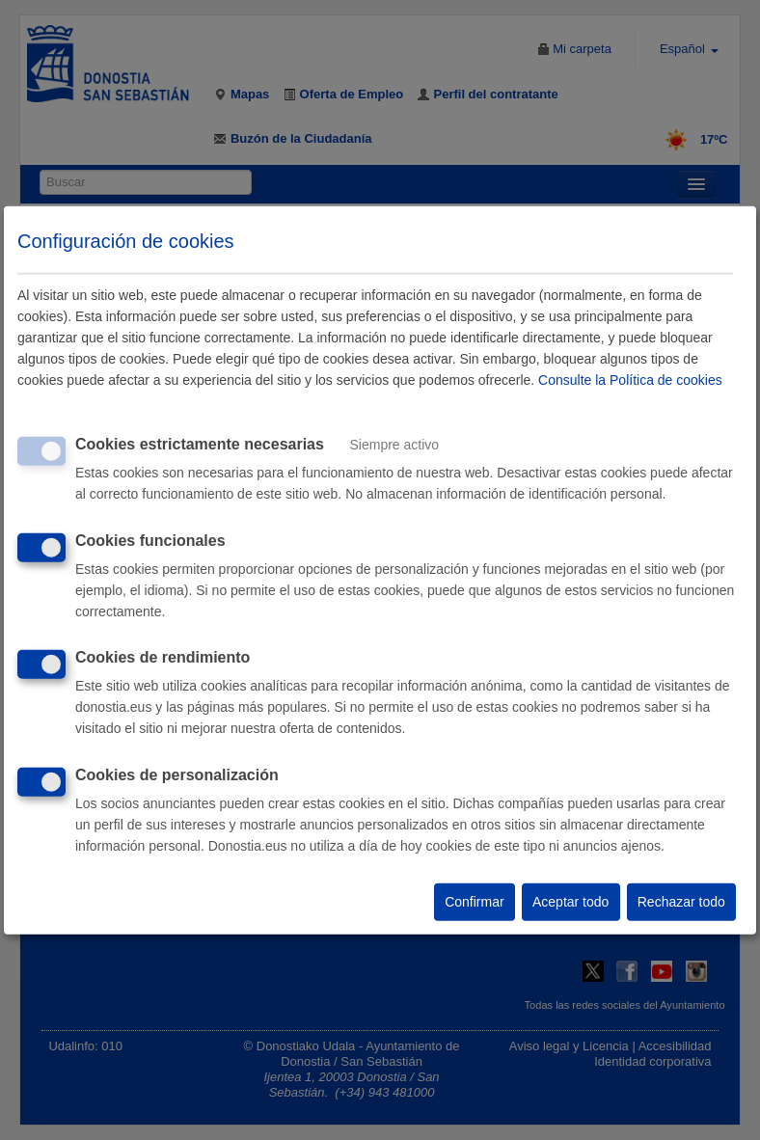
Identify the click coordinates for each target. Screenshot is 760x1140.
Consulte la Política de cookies (630, 380)
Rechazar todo (681, 901)
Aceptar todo (570, 901)
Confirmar (474, 901)
